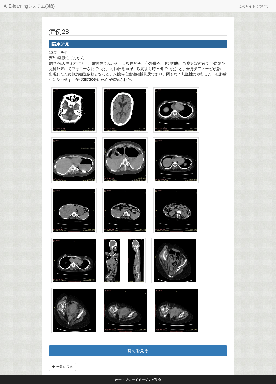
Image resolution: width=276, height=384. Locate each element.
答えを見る (138, 350)
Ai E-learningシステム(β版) (29, 6)
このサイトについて (254, 6)
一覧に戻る (62, 367)
